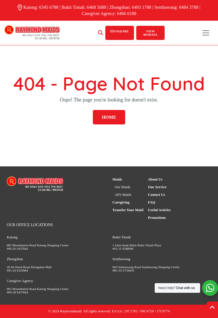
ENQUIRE (119, 31)
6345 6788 (48, 7)
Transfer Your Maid (127, 210)
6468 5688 (96, 7)
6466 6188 (126, 13)
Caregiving (120, 202)
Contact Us (156, 195)
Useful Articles (159, 210)
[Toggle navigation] (205, 32)
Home (109, 117)
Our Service (157, 187)
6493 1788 (141, 7)
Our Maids (122, 187)
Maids (117, 179)
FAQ (151, 202)
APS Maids (123, 195)
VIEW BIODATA (150, 32)
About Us (155, 179)
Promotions (157, 218)
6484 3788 (188, 7)
